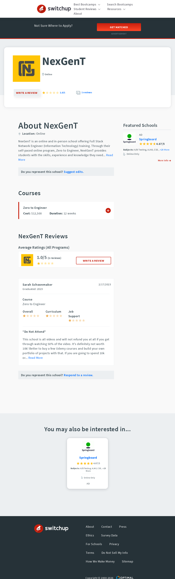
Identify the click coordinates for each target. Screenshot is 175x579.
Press (123, 527)
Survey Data (109, 535)
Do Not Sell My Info (115, 553)
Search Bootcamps (120, 4)
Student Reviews (87, 9)
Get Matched (119, 27)
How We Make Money (100, 561)
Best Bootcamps (87, 4)
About (78, 14)
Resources (116, 9)
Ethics (90, 535)
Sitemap (127, 561)
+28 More (165, 149)
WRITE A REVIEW (93, 260)
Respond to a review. (78, 375)
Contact (106, 527)
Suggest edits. (74, 172)
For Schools (94, 544)
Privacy (114, 544)
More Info (164, 160)
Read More (35, 358)
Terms (90, 553)
